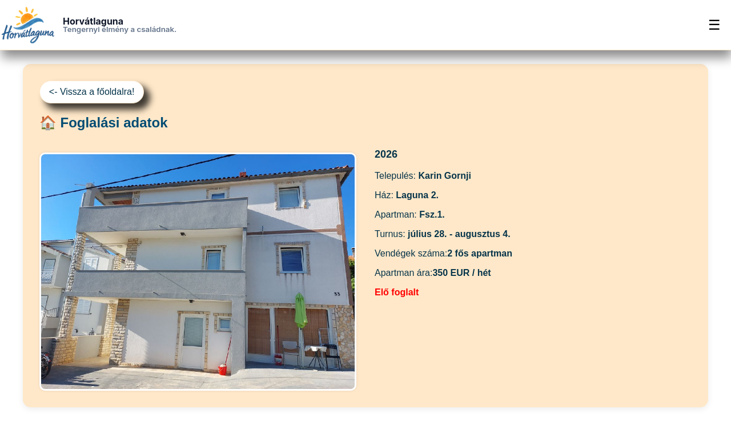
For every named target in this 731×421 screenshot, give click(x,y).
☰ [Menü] (714, 25)
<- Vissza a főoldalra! (92, 92)
